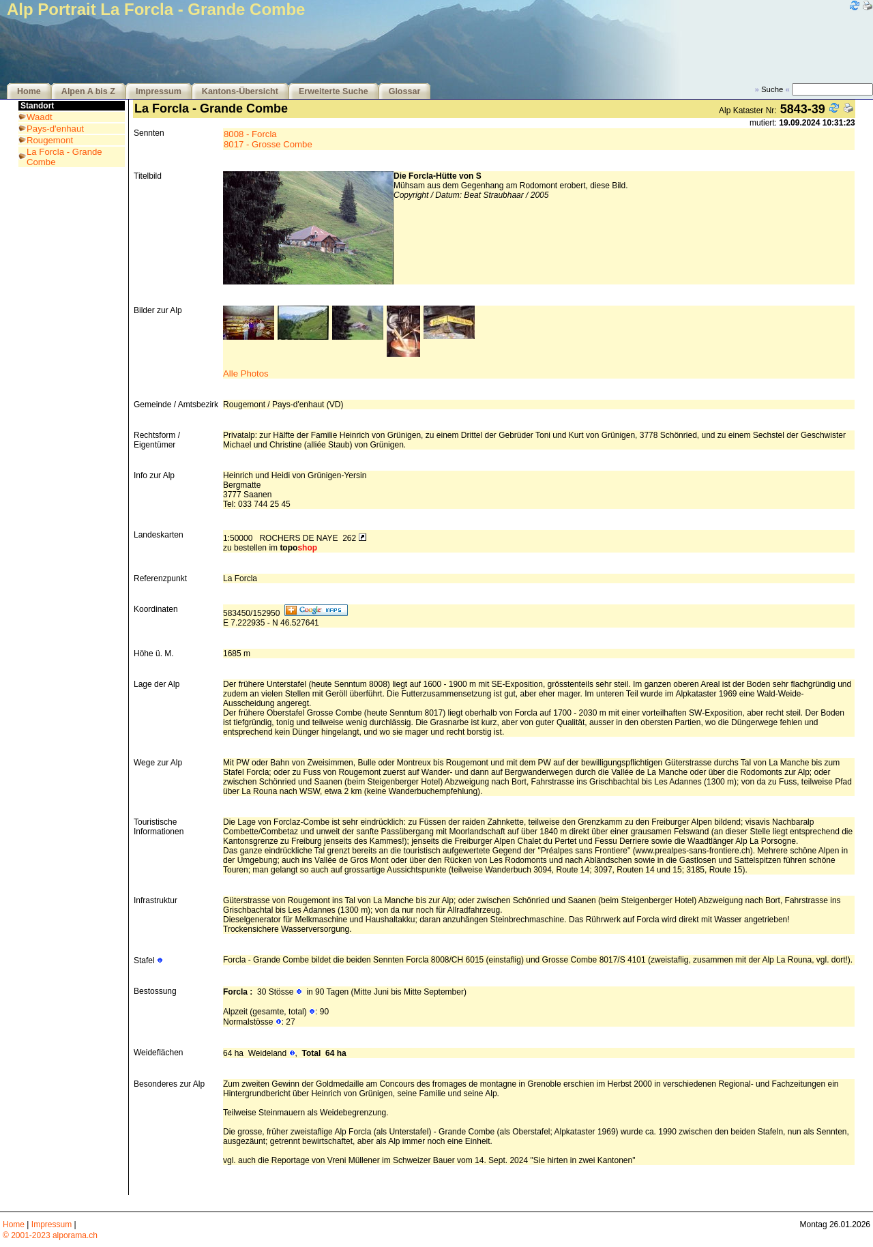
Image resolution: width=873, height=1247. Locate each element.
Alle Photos (246, 373)
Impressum (158, 91)
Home (29, 91)
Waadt (40, 117)
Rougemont (50, 140)
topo (298, 548)
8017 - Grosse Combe (268, 144)
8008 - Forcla (250, 134)
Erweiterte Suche (333, 91)
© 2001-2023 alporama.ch (50, 1235)
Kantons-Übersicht (240, 91)
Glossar (405, 91)
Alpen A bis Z (88, 91)
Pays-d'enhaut (55, 128)
